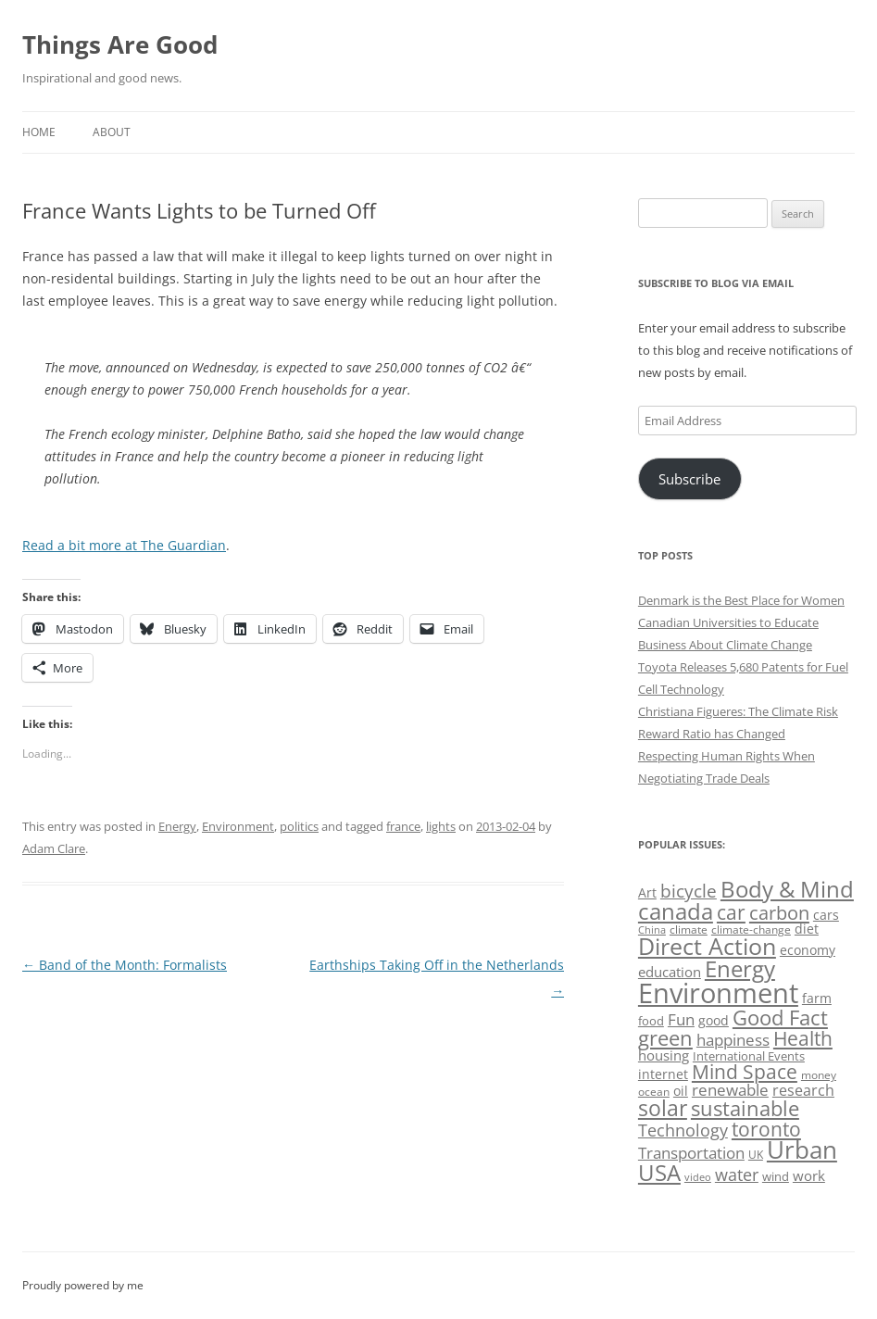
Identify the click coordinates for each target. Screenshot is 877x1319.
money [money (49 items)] (818, 1075)
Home (39, 132)
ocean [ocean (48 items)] (654, 1091)
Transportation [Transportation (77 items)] (691, 1152)
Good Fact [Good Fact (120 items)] (780, 1017)
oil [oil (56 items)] (680, 1090)
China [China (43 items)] (652, 929)
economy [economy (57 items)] (807, 950)
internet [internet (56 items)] (663, 1074)
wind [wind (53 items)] (775, 1176)
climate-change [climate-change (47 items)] (751, 929)
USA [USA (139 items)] (659, 1172)
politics (299, 826)
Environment (238, 826)
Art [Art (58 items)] (647, 892)
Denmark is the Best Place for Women (741, 600)
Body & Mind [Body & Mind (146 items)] (787, 888)
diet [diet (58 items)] (807, 928)
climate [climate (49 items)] (689, 929)
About (112, 132)
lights (441, 826)
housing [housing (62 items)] (663, 1055)
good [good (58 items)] (713, 1020)
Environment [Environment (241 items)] (718, 992)
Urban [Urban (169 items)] (802, 1149)
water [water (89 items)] (736, 1174)
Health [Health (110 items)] (803, 1038)
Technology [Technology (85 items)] (683, 1130)
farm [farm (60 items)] (817, 998)
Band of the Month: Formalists (124, 965)
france (403, 826)
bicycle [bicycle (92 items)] (688, 891)
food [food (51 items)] (651, 1020)
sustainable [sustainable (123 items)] (745, 1108)
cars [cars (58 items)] (826, 914)
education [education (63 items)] (669, 971)
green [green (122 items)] (665, 1037)
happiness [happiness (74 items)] (733, 1039)
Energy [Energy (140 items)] (740, 969)
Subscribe (689, 479)
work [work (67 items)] (809, 1175)
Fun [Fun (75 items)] (681, 1019)
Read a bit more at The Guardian (124, 545)
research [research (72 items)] (803, 1090)
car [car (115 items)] (731, 911)
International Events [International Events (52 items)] (749, 1056)
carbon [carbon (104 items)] (779, 912)
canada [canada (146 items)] (675, 911)
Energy (177, 826)
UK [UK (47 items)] (755, 1155)
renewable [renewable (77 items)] (730, 1089)
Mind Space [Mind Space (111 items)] (744, 1072)
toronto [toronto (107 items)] (766, 1129)
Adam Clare (53, 848)
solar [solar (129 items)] (662, 1108)
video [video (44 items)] (697, 1177)
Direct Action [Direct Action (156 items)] (707, 946)
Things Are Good (120, 44)
